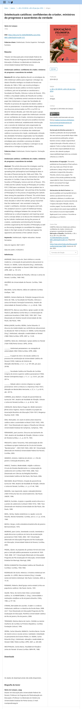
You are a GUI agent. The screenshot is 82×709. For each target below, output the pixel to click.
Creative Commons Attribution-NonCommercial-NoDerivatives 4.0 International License (62, 122)
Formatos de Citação (57, 252)
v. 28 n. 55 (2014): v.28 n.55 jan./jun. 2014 (30, 8)
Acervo (13, 8)
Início (6, 8)
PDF (54, 69)
